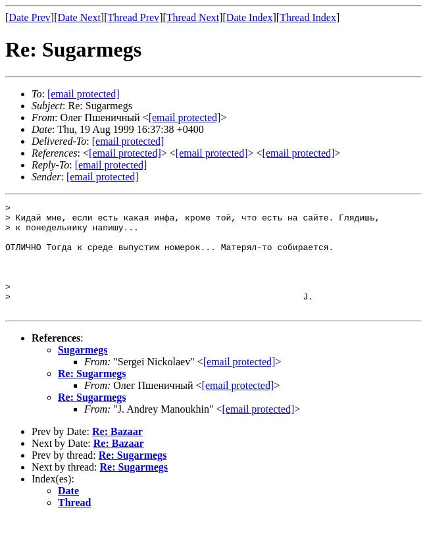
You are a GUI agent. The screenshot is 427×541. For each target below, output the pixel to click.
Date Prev (30, 17)
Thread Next (192, 17)
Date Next (79, 17)
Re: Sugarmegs (92, 395)
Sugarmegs (83, 371)
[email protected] (128, 141)
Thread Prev (133, 17)
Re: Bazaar (117, 453)
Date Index (249, 17)
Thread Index (308, 17)
